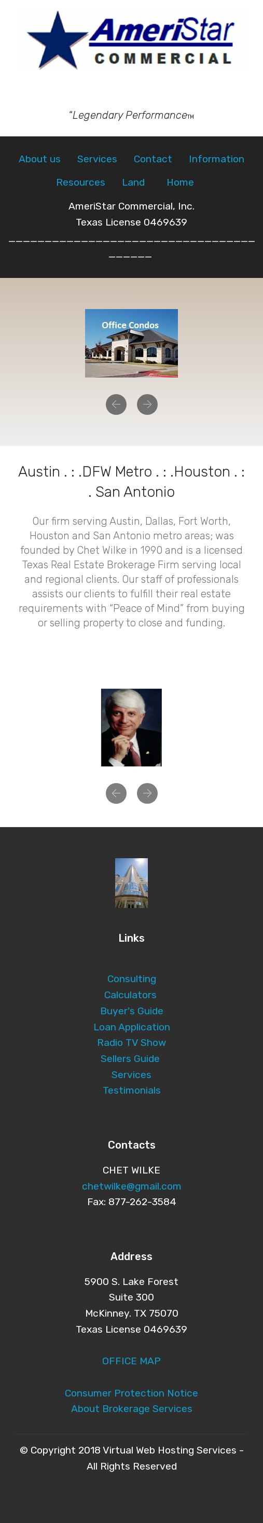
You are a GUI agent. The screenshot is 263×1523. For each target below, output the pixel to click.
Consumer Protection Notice (131, 1393)
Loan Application (131, 1027)
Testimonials (132, 1090)
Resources (80, 182)
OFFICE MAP (131, 1361)
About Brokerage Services (131, 1409)
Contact (153, 159)
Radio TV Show (131, 1043)
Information (216, 159)
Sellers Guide (130, 1059)
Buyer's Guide (131, 1011)
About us (40, 159)
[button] (116, 404)
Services (97, 159)
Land (133, 182)
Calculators (131, 995)
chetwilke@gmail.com (132, 1186)
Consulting (131, 979)
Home (182, 182)
